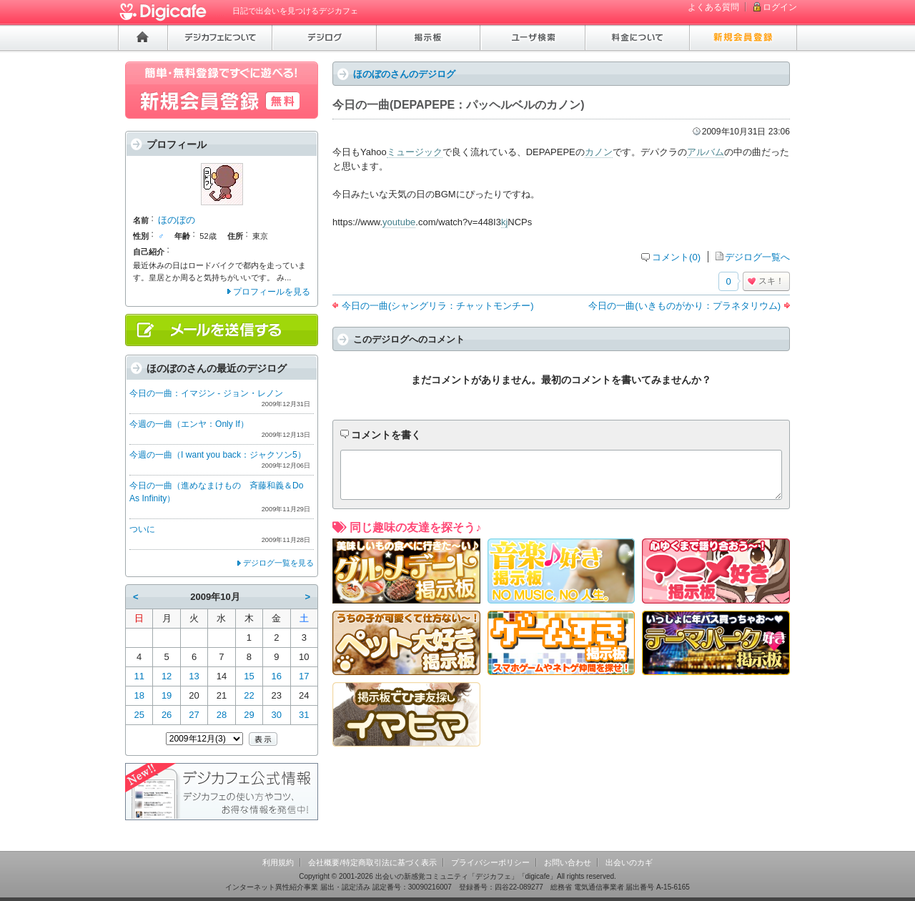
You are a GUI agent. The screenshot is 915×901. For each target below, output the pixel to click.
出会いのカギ (629, 862)
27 (194, 714)
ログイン (780, 7)
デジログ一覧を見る (278, 562)
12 (167, 676)
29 (249, 714)
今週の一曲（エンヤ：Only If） (189, 424)
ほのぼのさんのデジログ (404, 74)
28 (222, 714)
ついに (142, 529)
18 (139, 695)
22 (249, 695)
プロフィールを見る (271, 292)
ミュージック (414, 152)
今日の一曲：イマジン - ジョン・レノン (206, 393)
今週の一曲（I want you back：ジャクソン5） (217, 455)
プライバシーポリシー (490, 862)
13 (194, 676)
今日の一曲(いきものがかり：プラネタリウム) (684, 305)
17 (304, 676)
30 (277, 714)
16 (277, 676)
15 (249, 676)
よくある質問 (713, 7)
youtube (398, 222)
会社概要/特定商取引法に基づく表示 (372, 862)
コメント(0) (676, 257)
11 (139, 676)
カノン (599, 152)
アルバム (705, 152)
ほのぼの (176, 220)
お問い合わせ (567, 862)
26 (167, 714)
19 (167, 695)
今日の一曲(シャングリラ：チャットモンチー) (438, 305)
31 (304, 714)
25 (139, 714)
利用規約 (278, 862)
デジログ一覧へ (757, 257)
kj (504, 222)
